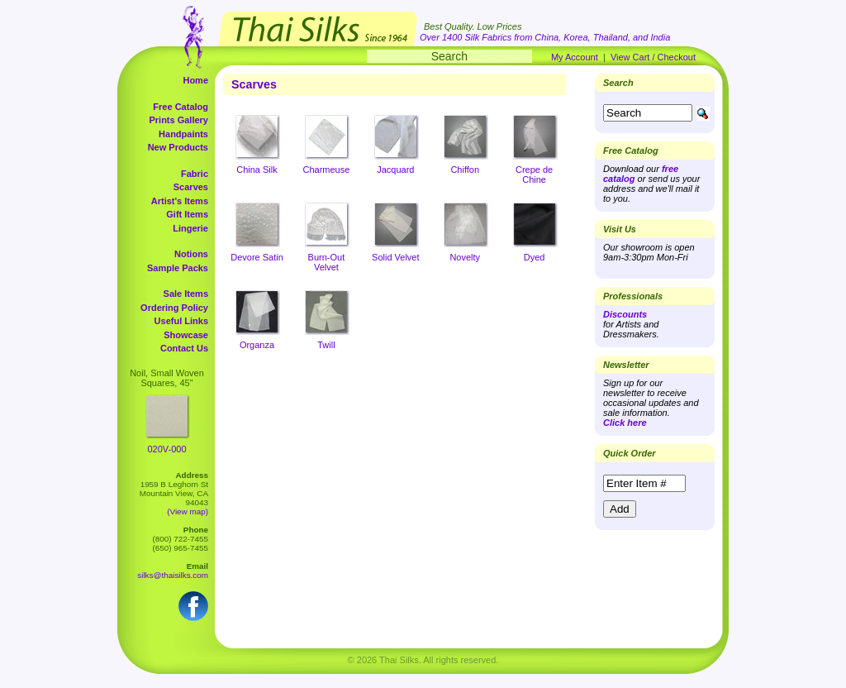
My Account (574, 57)
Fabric (194, 174)
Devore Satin (257, 257)
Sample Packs (177, 268)
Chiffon (464, 169)
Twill (326, 345)
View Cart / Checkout (653, 57)
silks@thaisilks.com (172, 575)
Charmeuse (325, 169)
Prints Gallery (178, 120)
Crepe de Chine (534, 174)
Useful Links (181, 321)
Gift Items (187, 214)
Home (195, 80)
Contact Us (184, 348)
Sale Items (186, 294)
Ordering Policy (174, 308)
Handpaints (183, 134)
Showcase (186, 335)
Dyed (534, 257)
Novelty (464, 257)
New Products (178, 147)
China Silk (257, 169)
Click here (625, 423)
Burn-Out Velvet (326, 262)
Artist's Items (179, 201)
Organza (257, 345)
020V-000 (166, 449)
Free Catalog (180, 107)
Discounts (625, 314)
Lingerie (190, 228)
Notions (191, 254)
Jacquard (395, 169)
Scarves (190, 187)
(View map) (187, 511)
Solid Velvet (395, 257)
